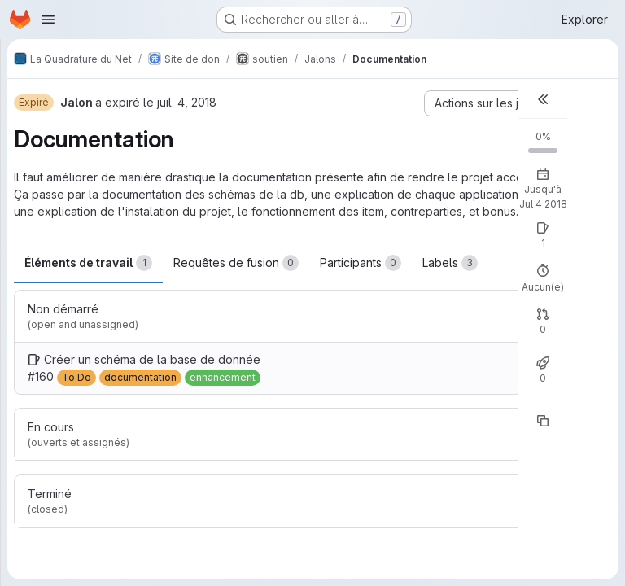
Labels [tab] (450, 263)
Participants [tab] (360, 263)
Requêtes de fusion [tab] (236, 263)
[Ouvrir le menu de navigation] (48, 20)
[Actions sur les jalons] (496, 103)
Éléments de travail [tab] (88, 263)
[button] (542, 99)
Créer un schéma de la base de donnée (152, 359)
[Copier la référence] (542, 420)
